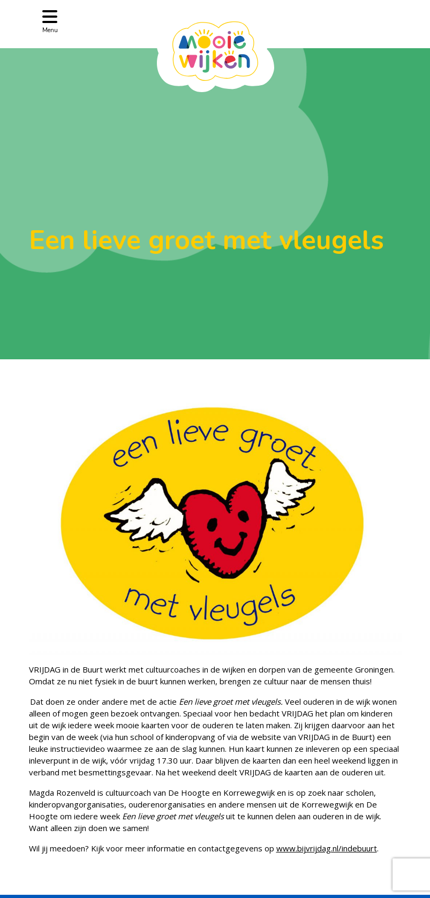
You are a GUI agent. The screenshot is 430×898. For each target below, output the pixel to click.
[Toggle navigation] (50, 20)
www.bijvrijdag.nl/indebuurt (326, 848)
